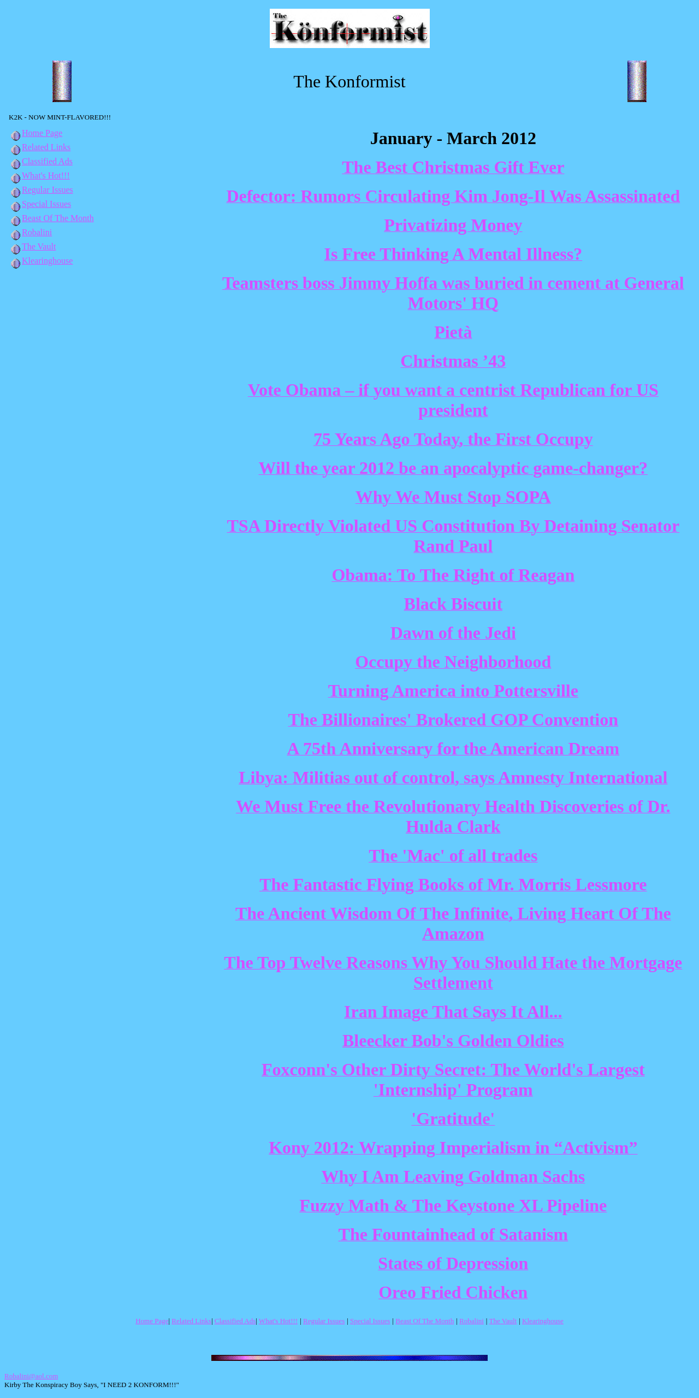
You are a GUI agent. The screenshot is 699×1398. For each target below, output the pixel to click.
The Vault (32, 246)
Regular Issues (41, 189)
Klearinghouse (41, 260)
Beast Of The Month (51, 218)
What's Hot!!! (46, 175)
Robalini (30, 232)
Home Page (35, 133)
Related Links (39, 147)
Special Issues (40, 204)
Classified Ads (41, 161)
